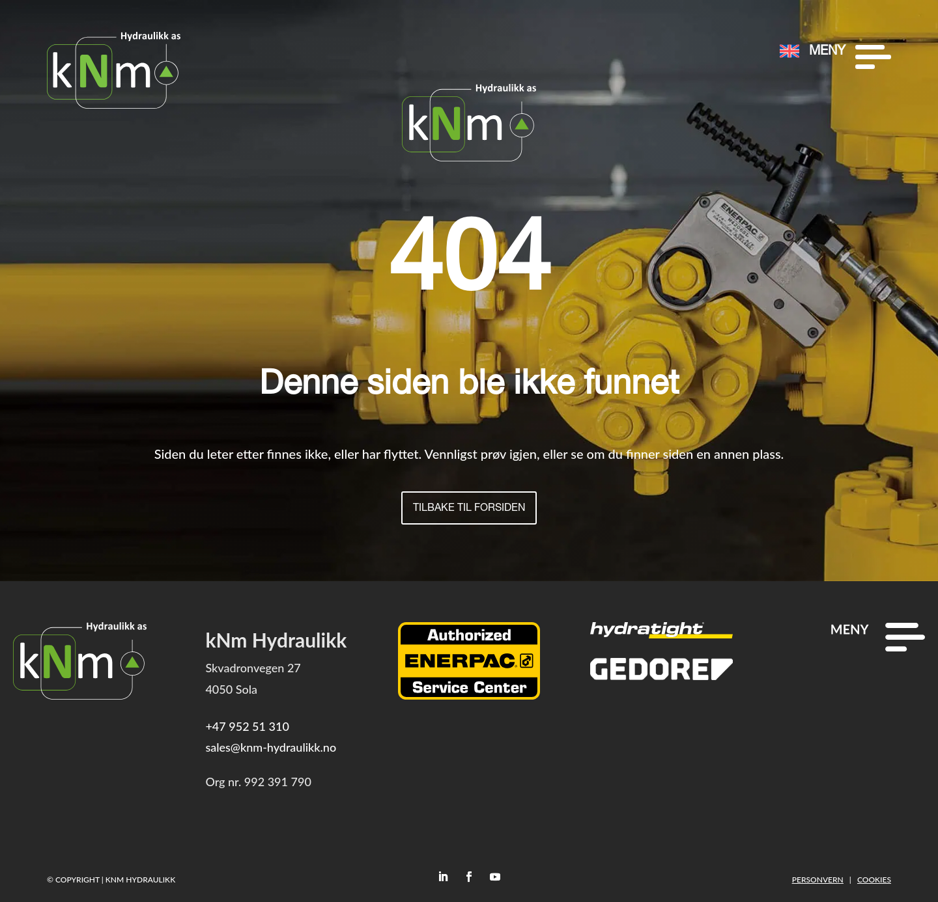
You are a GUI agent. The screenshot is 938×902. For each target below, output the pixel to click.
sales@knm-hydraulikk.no (270, 748)
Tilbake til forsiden (469, 509)
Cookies (874, 879)
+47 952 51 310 (247, 726)
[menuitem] (735, 27)
